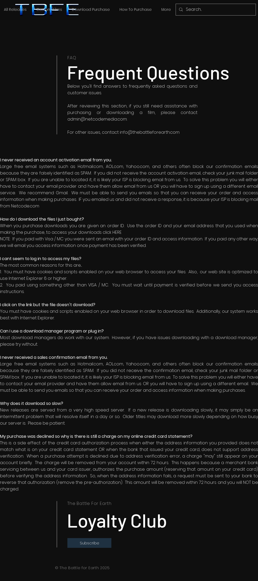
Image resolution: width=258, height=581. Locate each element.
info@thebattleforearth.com (150, 132)
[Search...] (215, 9)
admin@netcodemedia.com (97, 119)
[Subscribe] (89, 543)
